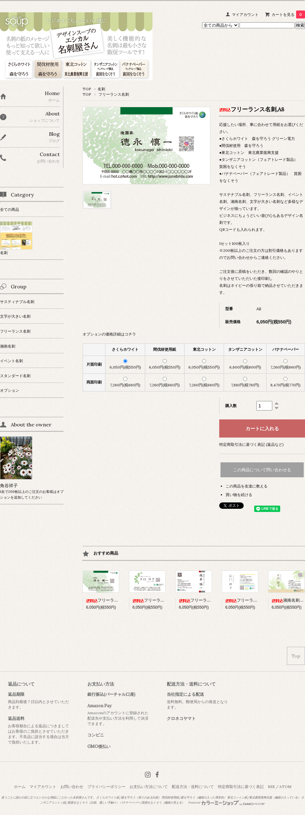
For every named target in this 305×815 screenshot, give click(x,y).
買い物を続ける (239, 494)
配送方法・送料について (193, 786)
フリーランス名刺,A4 (204, 600)
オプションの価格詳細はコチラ (109, 334)
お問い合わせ (71, 786)
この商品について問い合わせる (262, 469)
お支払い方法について (149, 786)
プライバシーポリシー (106, 786)
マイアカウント (245, 14)
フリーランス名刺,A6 (157, 600)
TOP (87, 88)
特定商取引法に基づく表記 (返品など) (251, 444)
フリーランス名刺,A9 (250, 600)
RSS (271, 786)
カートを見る (288, 14)
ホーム (19, 786)
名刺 (101, 88)
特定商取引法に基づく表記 (241, 786)
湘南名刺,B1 (288, 600)
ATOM (285, 786)
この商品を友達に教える (247, 486)
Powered (226, 803)
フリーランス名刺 (113, 94)
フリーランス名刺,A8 (111, 600)
